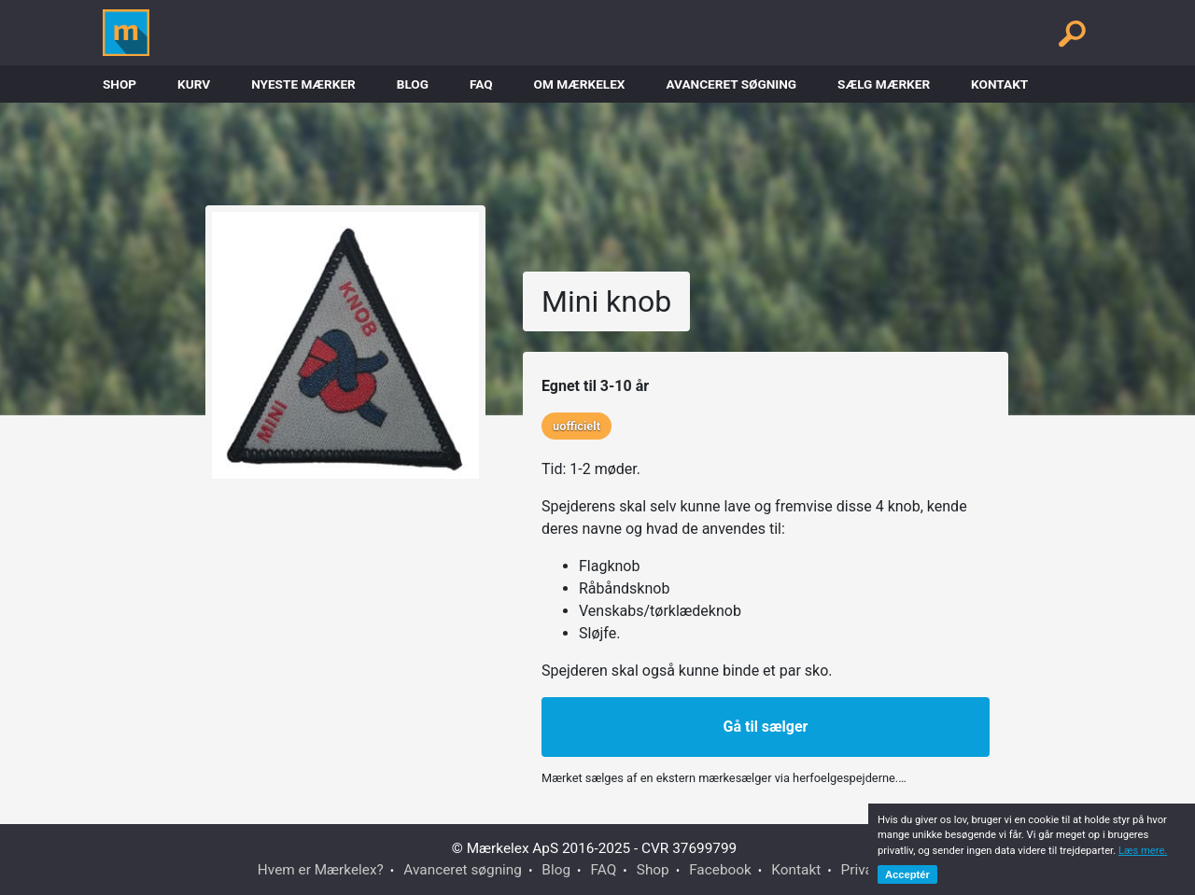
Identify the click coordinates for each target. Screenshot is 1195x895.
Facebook (720, 869)
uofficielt (576, 426)
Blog (413, 84)
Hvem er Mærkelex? (321, 869)
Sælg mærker (883, 84)
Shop (119, 84)
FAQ (481, 84)
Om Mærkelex (580, 84)
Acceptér (907, 874)
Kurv (193, 84)
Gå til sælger (766, 726)
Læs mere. (1142, 851)
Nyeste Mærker (303, 84)
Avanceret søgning (731, 84)
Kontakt (999, 84)
